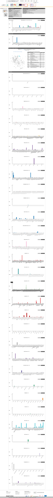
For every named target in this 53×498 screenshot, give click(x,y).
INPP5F (28, 66)
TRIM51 (28, 67)
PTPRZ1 (28, 62)
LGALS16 (28, 54)
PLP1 (28, 53)
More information (38, 497)
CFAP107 (28, 65)
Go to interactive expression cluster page (17, 51)
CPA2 (28, 56)
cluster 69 (23, 49)
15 (27, 51)
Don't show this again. (42, 497)
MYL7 (28, 55)
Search (35, 2)
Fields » (38, 2)
